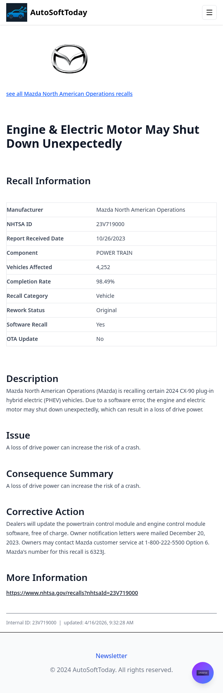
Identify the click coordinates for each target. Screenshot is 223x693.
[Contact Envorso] (203, 673)
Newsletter (111, 656)
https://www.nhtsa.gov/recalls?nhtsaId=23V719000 (72, 592)
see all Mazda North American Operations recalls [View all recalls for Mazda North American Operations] (69, 93)
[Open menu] (209, 12)
